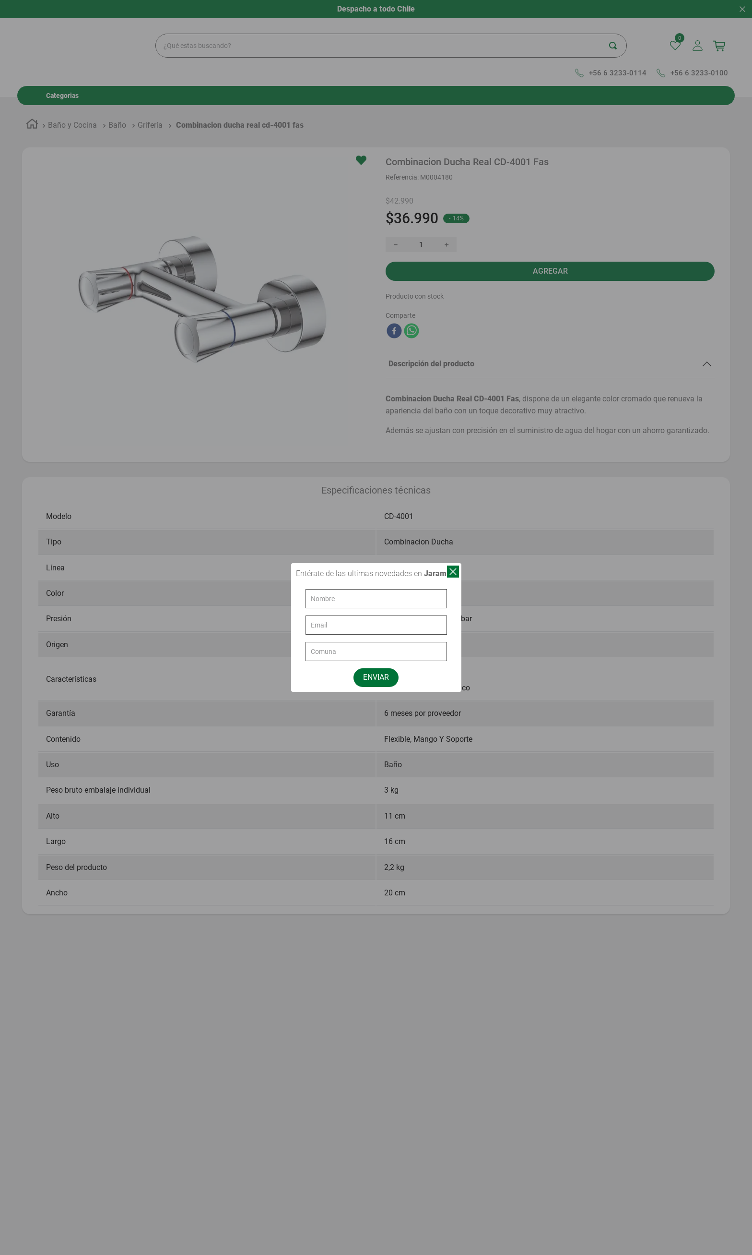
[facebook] (394, 313)
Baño (117, 106)
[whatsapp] (411, 313)
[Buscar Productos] (647, 27)
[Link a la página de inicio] (32, 107)
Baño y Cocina (72, 106)
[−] (396, 225)
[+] (446, 225)
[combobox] (409, 27)
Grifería (150, 106)
